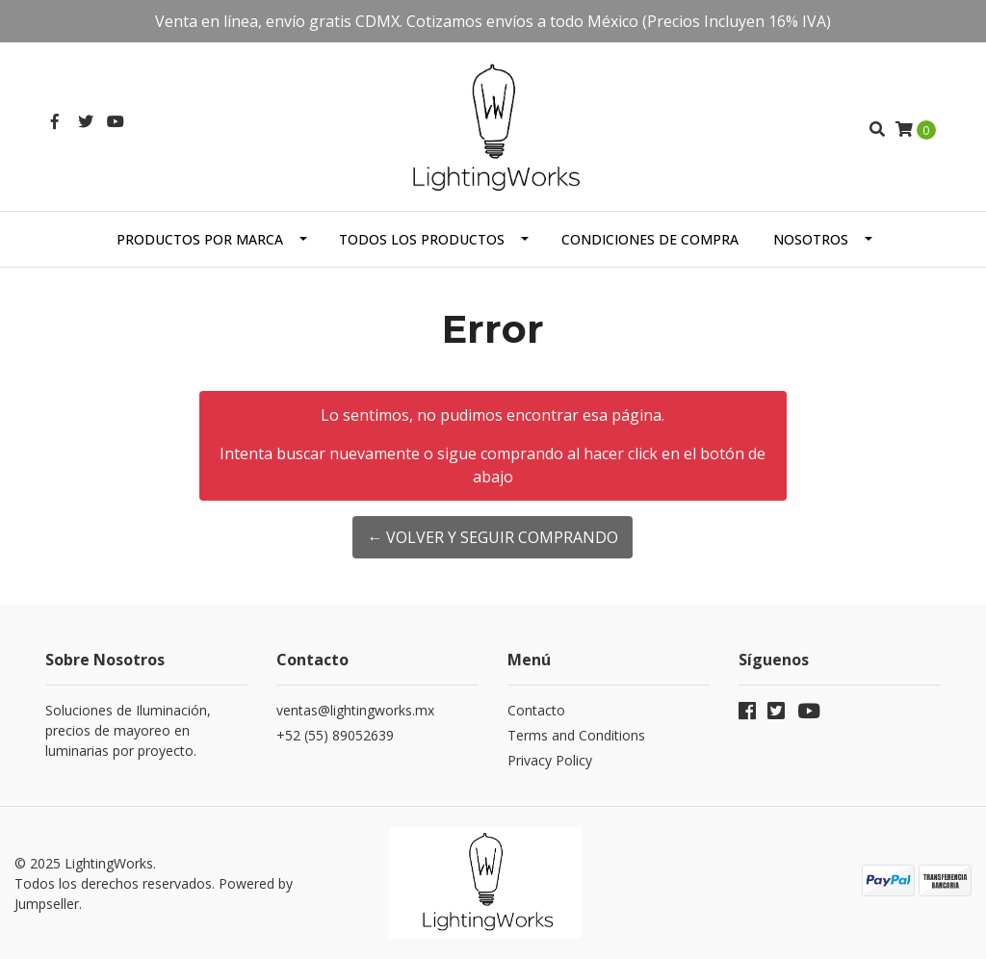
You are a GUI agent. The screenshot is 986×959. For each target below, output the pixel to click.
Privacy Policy (549, 760)
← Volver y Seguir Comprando (492, 537)
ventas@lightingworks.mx (355, 710)
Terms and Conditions (576, 735)
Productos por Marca (200, 239)
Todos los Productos (422, 239)
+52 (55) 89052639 (335, 735)
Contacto (536, 710)
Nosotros (810, 239)
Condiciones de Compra (650, 239)
